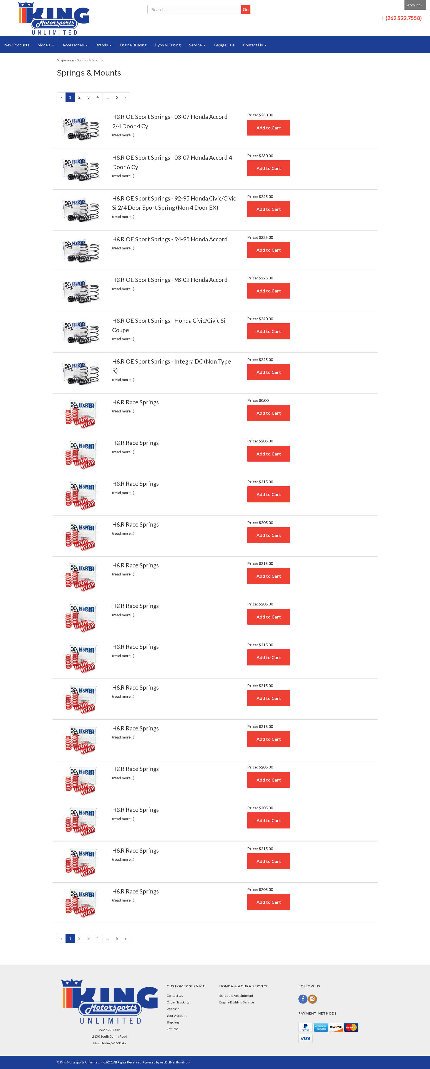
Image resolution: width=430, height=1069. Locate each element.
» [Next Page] (127, 98)
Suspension (65, 60)
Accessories (74, 44)
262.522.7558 (109, 1030)
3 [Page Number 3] (90, 96)
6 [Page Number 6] (118, 96)
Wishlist (173, 1009)
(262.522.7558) (404, 18)
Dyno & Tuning (168, 44)
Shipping (173, 1022)
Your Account (177, 1015)
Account (415, 5)
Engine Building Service (236, 1002)
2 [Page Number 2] (81, 96)
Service (197, 44)
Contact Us (254, 44)
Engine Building (133, 44)
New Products (16, 44)
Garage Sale (224, 44)
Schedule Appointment (236, 995)
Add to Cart (269, 127)
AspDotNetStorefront (175, 1062)
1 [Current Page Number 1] (72, 98)
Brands (104, 44)
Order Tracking (178, 1002)
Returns (172, 1029)
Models (46, 44)
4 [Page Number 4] (99, 96)
